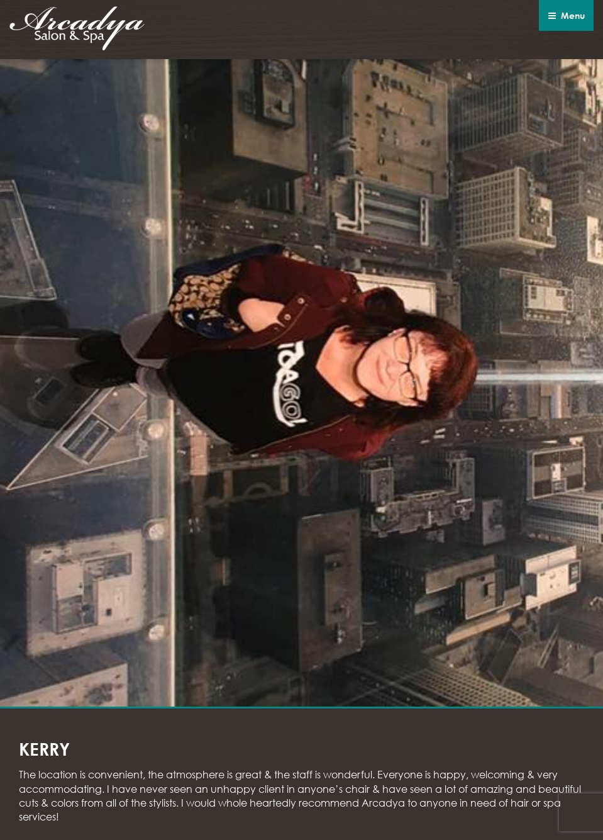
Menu (566, 15)
